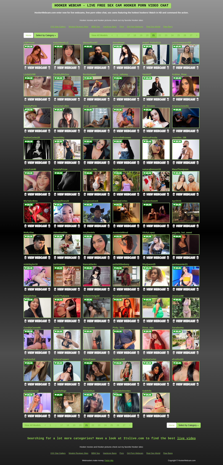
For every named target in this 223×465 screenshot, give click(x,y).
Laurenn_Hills (90, 169)
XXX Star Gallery (58, 26)
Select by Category (46, 35)
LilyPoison (29, 42)
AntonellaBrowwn (122, 137)
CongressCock (90, 201)
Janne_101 (58, 327)
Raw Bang (168, 26)
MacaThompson (180, 169)
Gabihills (146, 391)
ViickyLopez (148, 232)
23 (166, 35)
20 (147, 35)
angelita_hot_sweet (182, 232)
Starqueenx (89, 327)
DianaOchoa (30, 296)
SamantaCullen (61, 106)
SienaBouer (119, 42)
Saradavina (178, 327)
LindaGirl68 (29, 74)
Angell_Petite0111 (151, 42)
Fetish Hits (109, 460)
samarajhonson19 (151, 169)
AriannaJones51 (180, 106)
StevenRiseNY (90, 42)
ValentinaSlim (60, 232)
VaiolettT (146, 74)
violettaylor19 (30, 264)
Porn (122, 26)
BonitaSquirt (89, 74)
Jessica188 (178, 296)
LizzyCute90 (30, 169)
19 (141, 35)
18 (135, 35)
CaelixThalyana (61, 296)
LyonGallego (59, 391)
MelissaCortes (120, 201)
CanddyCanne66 (32, 327)
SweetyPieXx (30, 106)
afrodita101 (178, 359)
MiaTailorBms (31, 201)
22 (160, 35)
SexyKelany (119, 169)
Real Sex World (153, 26)
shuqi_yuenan (90, 106)
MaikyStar (29, 232)
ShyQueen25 (148, 264)
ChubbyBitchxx (61, 74)
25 (178, 35)
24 (172, 35)
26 (185, 35)
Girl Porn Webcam (135, 26)
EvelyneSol (29, 359)
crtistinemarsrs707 (181, 42)
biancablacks (90, 264)
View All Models (99, 35)
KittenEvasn (89, 359)
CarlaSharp (118, 106)
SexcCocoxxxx (150, 296)
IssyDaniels (89, 232)
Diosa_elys (148, 327)
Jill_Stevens (148, 106)
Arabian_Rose (179, 74)
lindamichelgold (91, 296)
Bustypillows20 (61, 201)
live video (186, 438)
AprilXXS (176, 201)
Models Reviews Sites (78, 26)
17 (128, 35)
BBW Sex (95, 26)
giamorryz (88, 137)
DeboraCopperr (61, 359)
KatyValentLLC (61, 42)
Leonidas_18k (179, 137)
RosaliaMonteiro (121, 296)
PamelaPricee (60, 169)
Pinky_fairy (118, 327)
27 (191, 35)
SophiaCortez (149, 359)
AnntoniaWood (120, 232)
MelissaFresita (149, 137)
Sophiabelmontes (122, 391)
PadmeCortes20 (32, 137)
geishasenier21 (180, 264)
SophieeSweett (150, 201)
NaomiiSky (58, 137)
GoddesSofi (119, 359)
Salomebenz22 (31, 391)
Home (28, 35)
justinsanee (59, 264)
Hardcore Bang (109, 26)
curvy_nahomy (120, 74)
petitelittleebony (121, 264)
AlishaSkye (89, 391)
